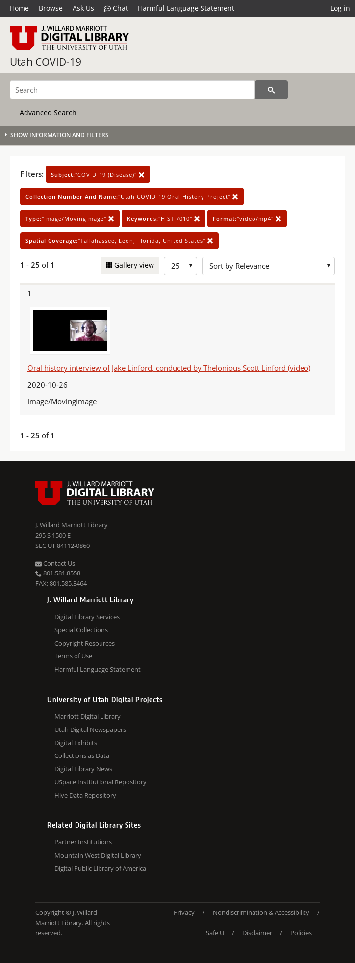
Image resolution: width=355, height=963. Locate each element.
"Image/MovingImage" (69, 218)
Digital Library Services (87, 616)
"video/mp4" (247, 218)
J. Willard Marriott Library (71, 525)
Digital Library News (83, 768)
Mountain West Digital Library (97, 855)
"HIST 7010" (163, 218)
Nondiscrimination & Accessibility (261, 912)
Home (19, 8)
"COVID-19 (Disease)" (98, 174)
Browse (51, 8)
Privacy (184, 912)
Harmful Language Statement (186, 8)
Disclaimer (257, 932)
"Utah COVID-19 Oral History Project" (131, 196)
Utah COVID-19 (45, 62)
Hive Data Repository (85, 795)
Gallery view (133, 265)
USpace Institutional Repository (100, 782)
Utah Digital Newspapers (90, 729)
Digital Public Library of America (100, 868)
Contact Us (55, 563)
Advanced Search (48, 112)
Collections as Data (81, 755)
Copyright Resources (84, 643)
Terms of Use (73, 655)
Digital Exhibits (75, 742)
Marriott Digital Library (87, 716)
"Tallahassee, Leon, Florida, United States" (119, 240)
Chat (116, 8)
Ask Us (83, 8)
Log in (340, 8)
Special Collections (81, 629)
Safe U (215, 932)
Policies (301, 932)
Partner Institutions (83, 841)
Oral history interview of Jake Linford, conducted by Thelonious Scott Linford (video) (168, 368)
